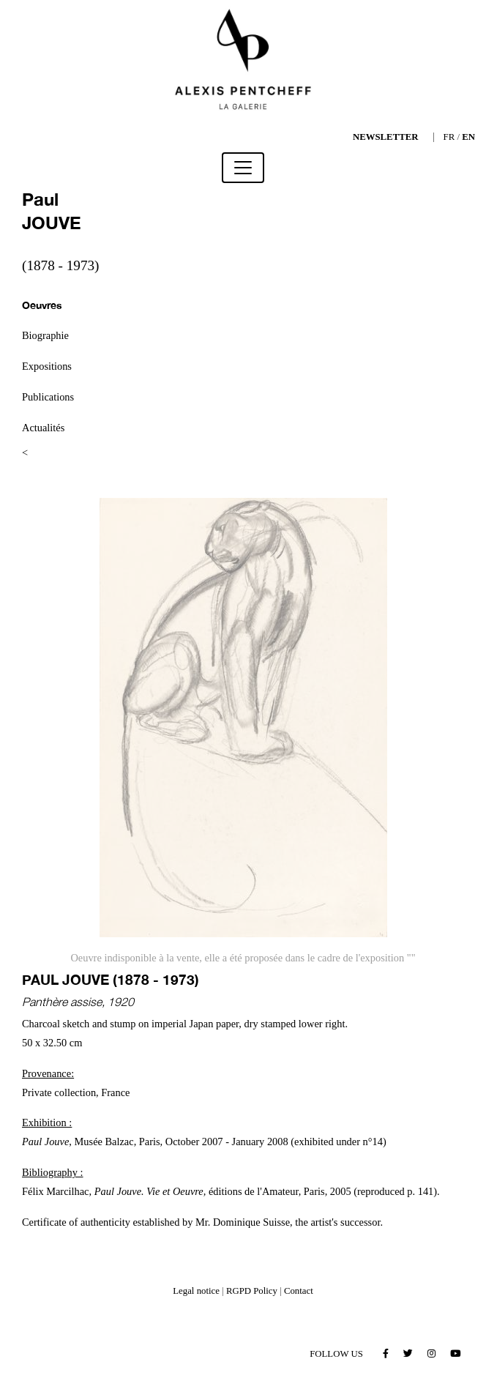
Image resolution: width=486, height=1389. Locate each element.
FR (449, 137)
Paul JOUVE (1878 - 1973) (110, 979)
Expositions (47, 366)
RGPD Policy (251, 1291)
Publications (48, 397)
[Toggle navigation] (243, 167)
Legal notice (196, 1291)
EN (468, 137)
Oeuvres (42, 305)
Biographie (45, 335)
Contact (298, 1291)
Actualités (43, 427)
